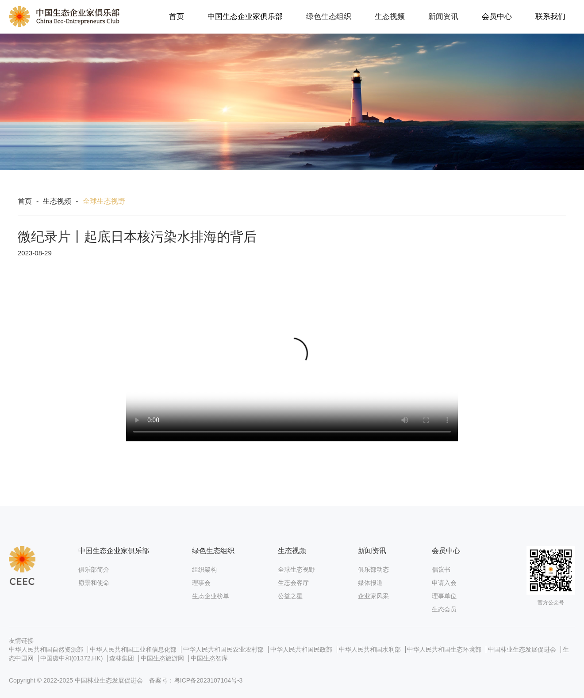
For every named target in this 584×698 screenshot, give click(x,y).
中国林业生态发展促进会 (522, 649)
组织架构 (204, 569)
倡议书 (441, 569)
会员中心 (497, 16)
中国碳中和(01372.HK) (71, 658)
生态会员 (444, 609)
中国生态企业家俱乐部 (245, 16)
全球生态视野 (296, 569)
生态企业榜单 (210, 595)
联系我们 (550, 16)
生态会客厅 (293, 582)
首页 (176, 16)
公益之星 (290, 595)
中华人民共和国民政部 (301, 649)
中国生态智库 (209, 658)
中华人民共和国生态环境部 (444, 649)
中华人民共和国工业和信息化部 (133, 649)
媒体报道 (370, 582)
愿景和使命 (93, 582)
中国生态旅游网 (162, 658)
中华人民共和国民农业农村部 (223, 649)
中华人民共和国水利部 (370, 649)
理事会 (201, 582)
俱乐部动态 (373, 569)
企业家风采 (373, 595)
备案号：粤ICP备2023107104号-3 (196, 680)
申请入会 (444, 582)
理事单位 (444, 595)
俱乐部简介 (93, 569)
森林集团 (121, 658)
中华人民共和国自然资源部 (46, 649)
